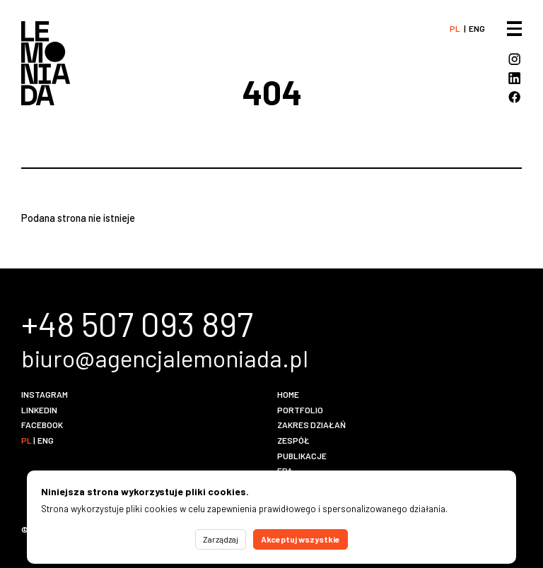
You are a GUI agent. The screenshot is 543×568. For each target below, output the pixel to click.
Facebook (42, 425)
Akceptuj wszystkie (300, 539)
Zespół (293, 440)
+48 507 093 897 (137, 324)
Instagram (44, 394)
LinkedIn (39, 410)
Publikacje (302, 456)
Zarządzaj (220, 539)
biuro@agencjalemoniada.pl (164, 358)
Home (288, 394)
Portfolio (300, 410)
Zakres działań (311, 425)
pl (455, 28)
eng (477, 28)
